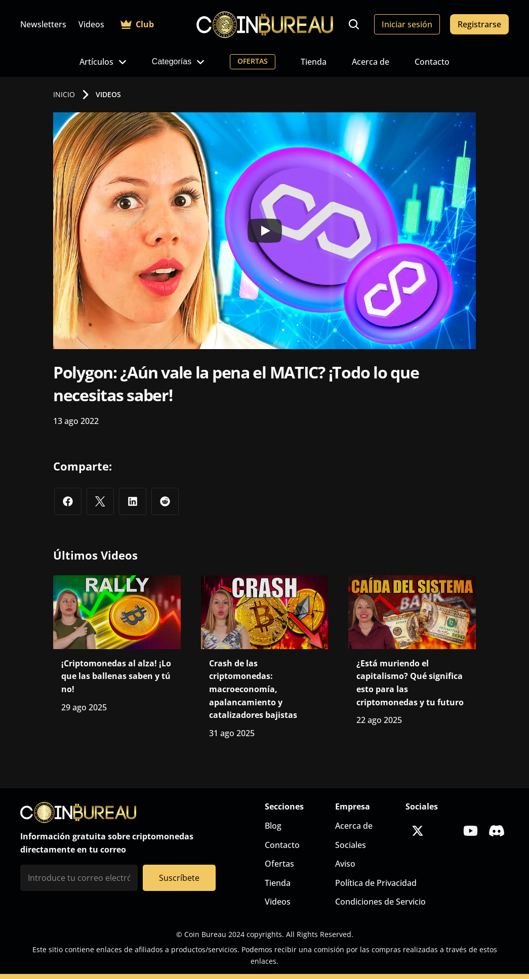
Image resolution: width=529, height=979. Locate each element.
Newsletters (43, 24)
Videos (91, 24)
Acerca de (370, 61)
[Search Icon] (354, 24)
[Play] (265, 231)
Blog (273, 825)
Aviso (345, 863)
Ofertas (279, 863)
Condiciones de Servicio (380, 901)
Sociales (350, 844)
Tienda (314, 61)
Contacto (432, 61)
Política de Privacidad (376, 882)
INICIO (64, 94)
